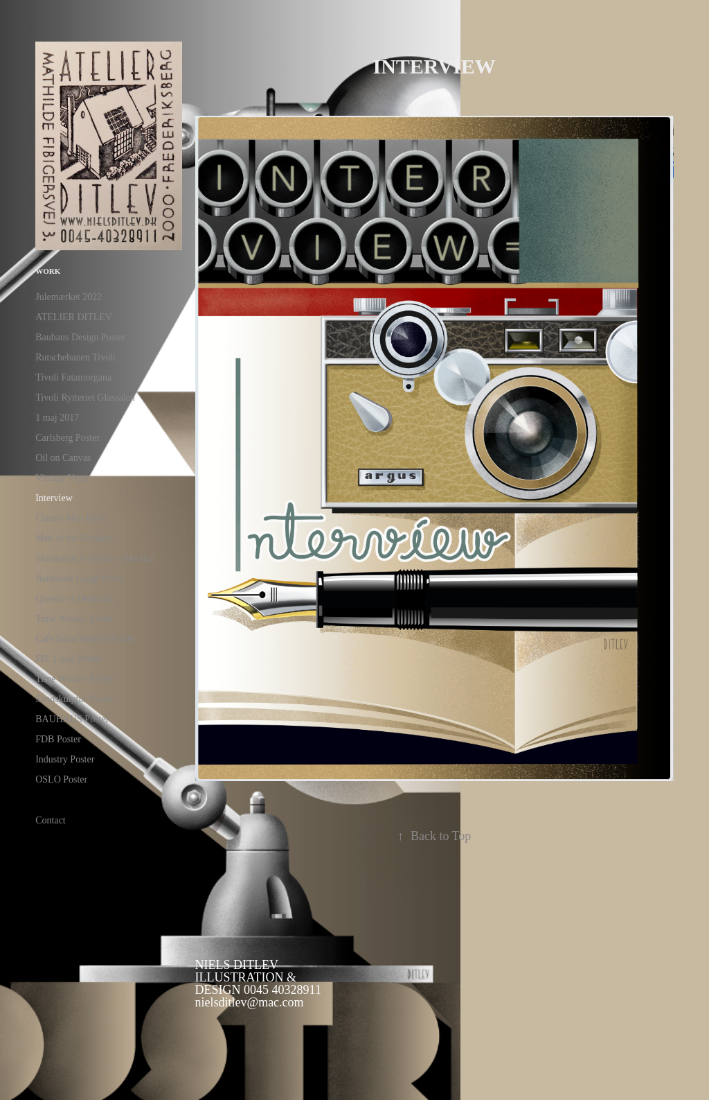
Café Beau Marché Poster (84, 639)
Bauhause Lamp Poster (80, 578)
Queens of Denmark (74, 598)
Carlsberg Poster (67, 438)
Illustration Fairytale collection (95, 558)
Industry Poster (64, 759)
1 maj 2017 (57, 417)
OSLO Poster (61, 779)
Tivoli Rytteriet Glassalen (85, 397)
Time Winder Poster (74, 679)
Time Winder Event (73, 618)
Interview (54, 498)
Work (47, 271)
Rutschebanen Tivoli (75, 357)
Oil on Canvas (63, 458)
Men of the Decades (74, 538)
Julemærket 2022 (68, 297)
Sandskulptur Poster (74, 699)
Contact (50, 820)
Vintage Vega (61, 478)
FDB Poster (58, 739)
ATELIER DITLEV (73, 317)
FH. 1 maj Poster (68, 659)
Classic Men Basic (71, 518)
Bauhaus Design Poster (80, 337)
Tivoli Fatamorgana (73, 377)
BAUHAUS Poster (72, 719)
